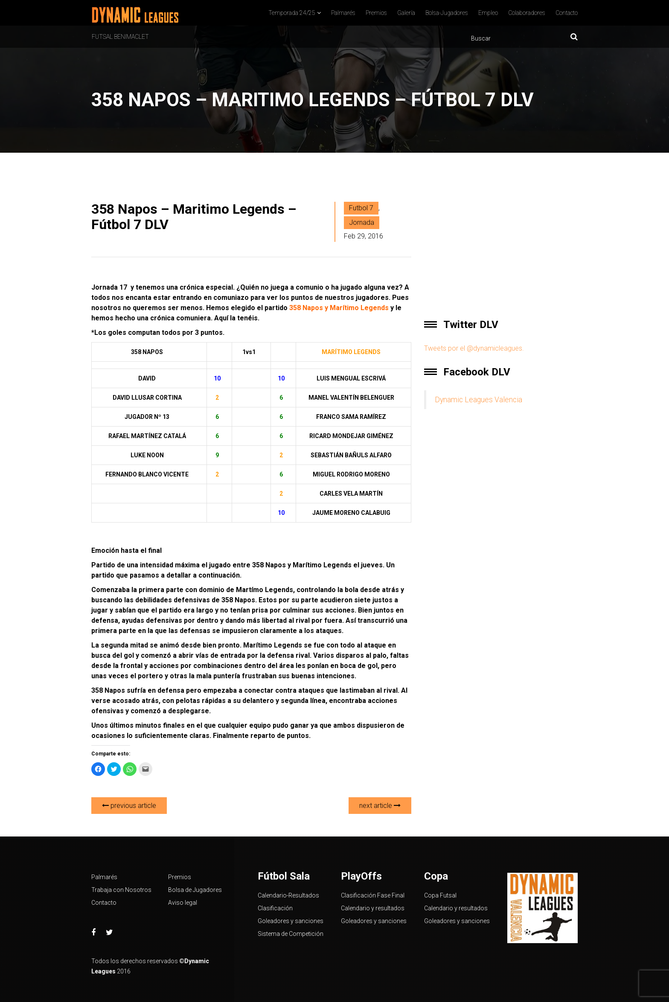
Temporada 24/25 (291, 12)
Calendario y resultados (372, 908)
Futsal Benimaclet (120, 36)
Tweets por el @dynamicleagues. (474, 348)
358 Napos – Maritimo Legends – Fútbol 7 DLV (194, 216)
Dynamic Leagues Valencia (478, 399)
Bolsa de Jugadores (195, 889)
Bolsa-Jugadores (446, 12)
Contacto (567, 12)
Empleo (488, 12)
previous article (129, 806)
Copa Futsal (440, 895)
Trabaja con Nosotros (121, 889)
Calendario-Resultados (288, 895)
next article (380, 806)
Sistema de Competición (290, 933)
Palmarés (343, 12)
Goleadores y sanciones (290, 921)
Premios (376, 12)
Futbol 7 (361, 208)
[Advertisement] (501, 246)
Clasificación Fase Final (372, 895)
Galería (406, 12)
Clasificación (275, 908)
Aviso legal (182, 902)
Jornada (361, 222)
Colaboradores (526, 12)
